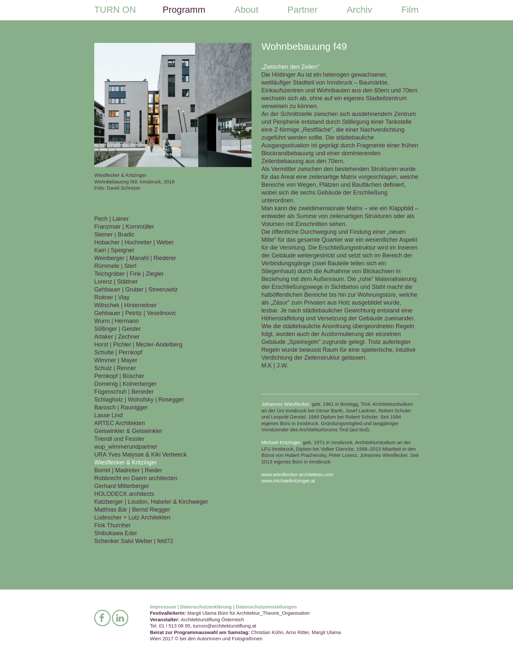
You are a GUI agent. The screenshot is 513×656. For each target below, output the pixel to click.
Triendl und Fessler (119, 439)
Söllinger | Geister (117, 329)
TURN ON (115, 10)
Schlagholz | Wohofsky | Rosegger (139, 399)
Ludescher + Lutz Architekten (132, 517)
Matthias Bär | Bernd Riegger (132, 509)
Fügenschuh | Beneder (124, 391)
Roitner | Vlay (112, 297)
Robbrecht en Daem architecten (135, 478)
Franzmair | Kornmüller (124, 226)
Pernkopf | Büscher (119, 376)
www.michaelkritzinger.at (288, 480)
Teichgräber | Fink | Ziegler (129, 274)
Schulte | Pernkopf (118, 352)
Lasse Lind (108, 415)
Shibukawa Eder (115, 533)
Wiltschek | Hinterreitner (125, 305)
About (246, 10)
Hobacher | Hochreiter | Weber (134, 242)
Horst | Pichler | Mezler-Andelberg (138, 344)
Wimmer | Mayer (115, 360)
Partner (303, 10)
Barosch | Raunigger (121, 407)
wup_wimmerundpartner (125, 446)
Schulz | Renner (115, 368)
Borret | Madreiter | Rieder (128, 470)
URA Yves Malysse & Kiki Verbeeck (140, 454)
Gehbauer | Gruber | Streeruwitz (136, 289)
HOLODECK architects (124, 494)
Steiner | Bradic (114, 234)
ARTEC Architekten (119, 423)
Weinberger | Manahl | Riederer (135, 258)
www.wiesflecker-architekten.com (297, 474)
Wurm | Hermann (116, 321)
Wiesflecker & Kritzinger (125, 462)
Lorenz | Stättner (116, 281)
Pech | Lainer (111, 219)
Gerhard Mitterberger (121, 486)
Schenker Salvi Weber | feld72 (133, 541)
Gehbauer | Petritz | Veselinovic (135, 313)
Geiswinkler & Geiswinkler (128, 431)
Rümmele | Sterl (115, 266)
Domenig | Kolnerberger (125, 384)
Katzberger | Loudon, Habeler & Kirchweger (151, 501)
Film (409, 10)
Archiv (359, 10)
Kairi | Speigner (114, 250)
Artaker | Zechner (117, 336)
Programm (184, 10)
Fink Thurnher (112, 525)
